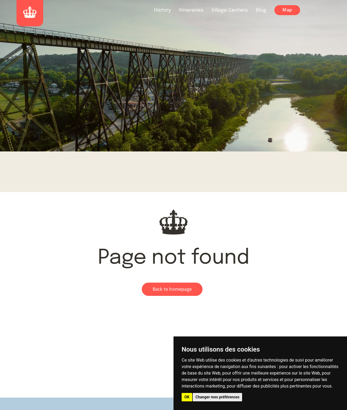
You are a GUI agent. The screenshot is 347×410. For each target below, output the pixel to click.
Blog (261, 10)
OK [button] (186, 397)
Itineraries (191, 10)
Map (287, 10)
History (162, 10)
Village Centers (229, 10)
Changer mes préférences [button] (217, 397)
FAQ (336, 10)
